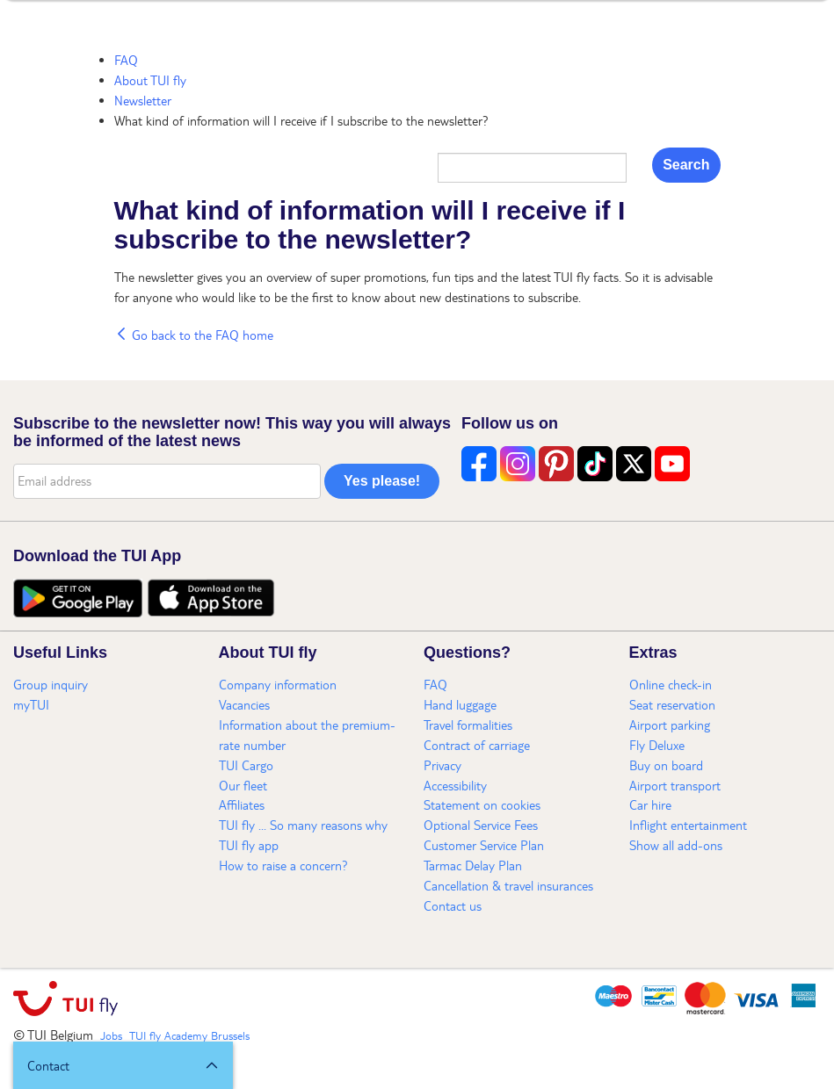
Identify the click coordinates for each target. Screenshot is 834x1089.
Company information (278, 684)
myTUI (31, 704)
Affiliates (242, 804)
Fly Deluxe (657, 745)
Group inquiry (50, 684)
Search (686, 164)
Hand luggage (460, 704)
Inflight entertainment (688, 825)
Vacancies (244, 704)
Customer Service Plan (484, 845)
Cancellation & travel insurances (508, 885)
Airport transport (675, 785)
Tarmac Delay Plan (473, 865)
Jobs (111, 1035)
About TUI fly (150, 80)
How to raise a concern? (283, 865)
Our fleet (243, 785)
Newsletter (142, 100)
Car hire (650, 804)
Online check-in (670, 684)
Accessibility (455, 785)
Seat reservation (672, 704)
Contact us (453, 905)
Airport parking (669, 724)
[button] (123, 1065)
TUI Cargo (246, 765)
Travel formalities (468, 724)
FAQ (126, 60)
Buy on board (666, 765)
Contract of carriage (477, 745)
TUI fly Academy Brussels (189, 1035)
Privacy (442, 765)
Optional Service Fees (481, 825)
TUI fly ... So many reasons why (303, 825)
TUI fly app (249, 845)
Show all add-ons (675, 845)
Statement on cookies (482, 804)
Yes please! (382, 480)
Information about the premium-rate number (307, 735)
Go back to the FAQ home (193, 335)
